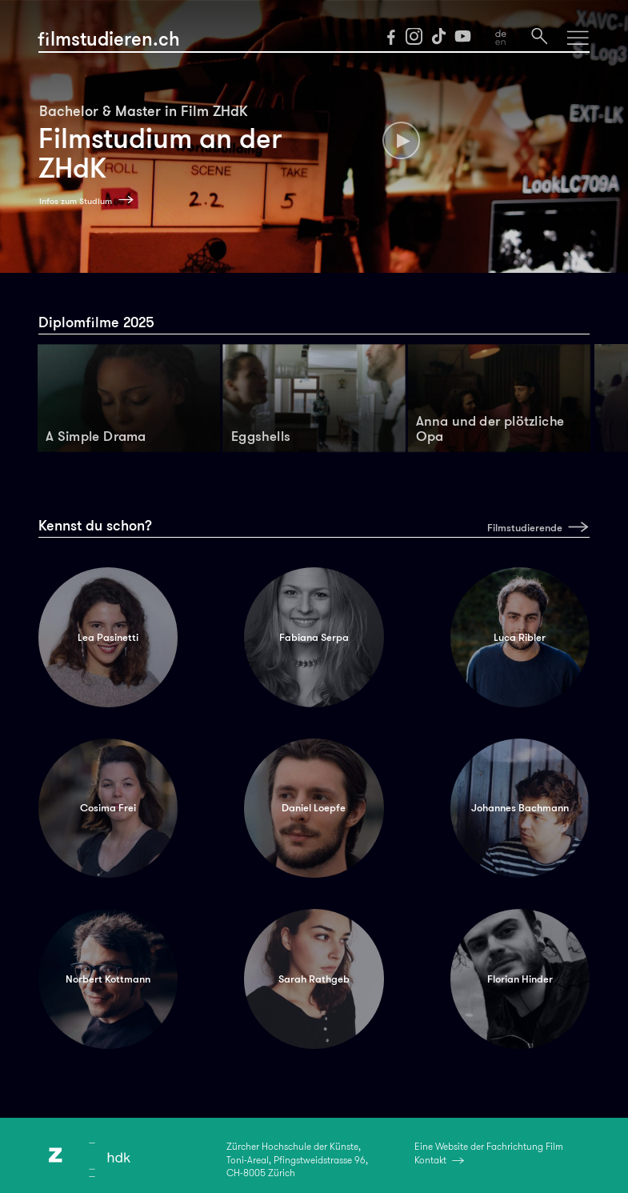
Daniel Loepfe (314, 807)
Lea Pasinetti (108, 637)
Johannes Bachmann (520, 807)
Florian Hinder (520, 979)
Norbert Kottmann (108, 979)
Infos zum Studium (75, 201)
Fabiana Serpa (314, 637)
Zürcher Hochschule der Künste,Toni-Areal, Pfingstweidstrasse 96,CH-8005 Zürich (297, 1159)
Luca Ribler (520, 637)
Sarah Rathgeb (314, 979)
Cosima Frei (108, 807)
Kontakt (430, 1160)
